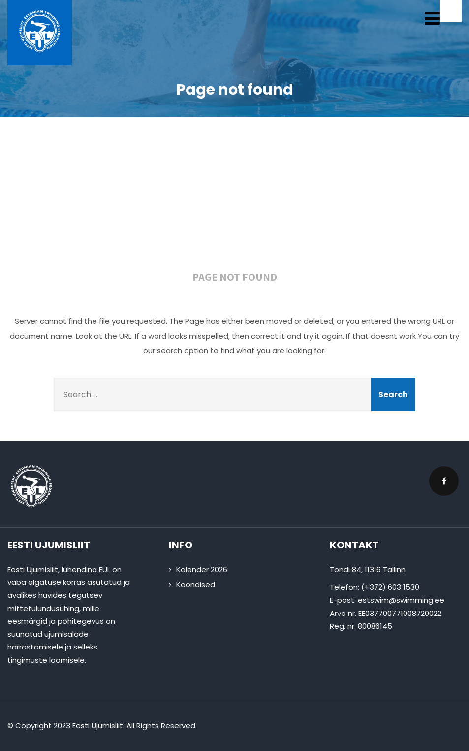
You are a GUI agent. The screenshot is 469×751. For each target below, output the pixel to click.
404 (235, 201)
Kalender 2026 (201, 569)
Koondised (195, 585)
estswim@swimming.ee (401, 600)
